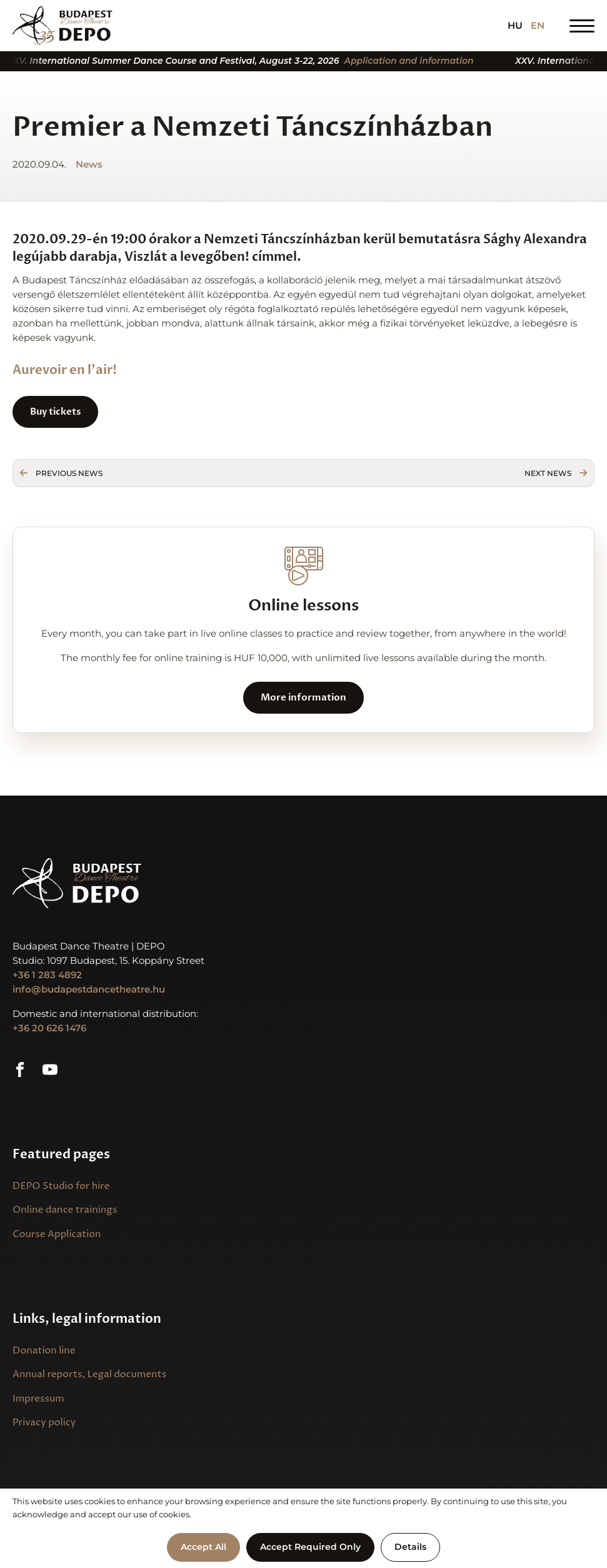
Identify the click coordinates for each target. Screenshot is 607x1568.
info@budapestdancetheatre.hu (89, 989)
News (89, 164)
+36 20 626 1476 (49, 1028)
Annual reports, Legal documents (89, 1374)
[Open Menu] (581, 25)
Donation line (44, 1350)
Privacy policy (44, 1422)
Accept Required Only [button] (310, 1546)
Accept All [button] (203, 1546)
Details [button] (410, 1546)
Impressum (38, 1398)
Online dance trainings (65, 1209)
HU (515, 26)
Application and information (420, 61)
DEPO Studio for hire (61, 1186)
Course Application (57, 1234)
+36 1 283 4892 (47, 975)
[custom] (20, 1069)
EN (537, 26)
